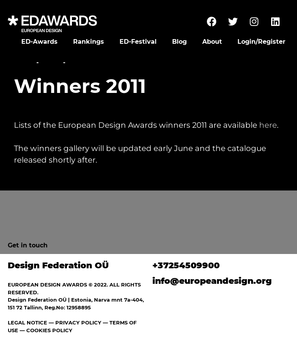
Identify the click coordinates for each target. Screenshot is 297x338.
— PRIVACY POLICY (74, 322)
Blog (179, 41)
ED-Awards (39, 41)
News (51, 62)
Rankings (88, 41)
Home (24, 62)
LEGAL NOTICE (27, 322)
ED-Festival (138, 41)
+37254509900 (186, 265)
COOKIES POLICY (49, 330)
